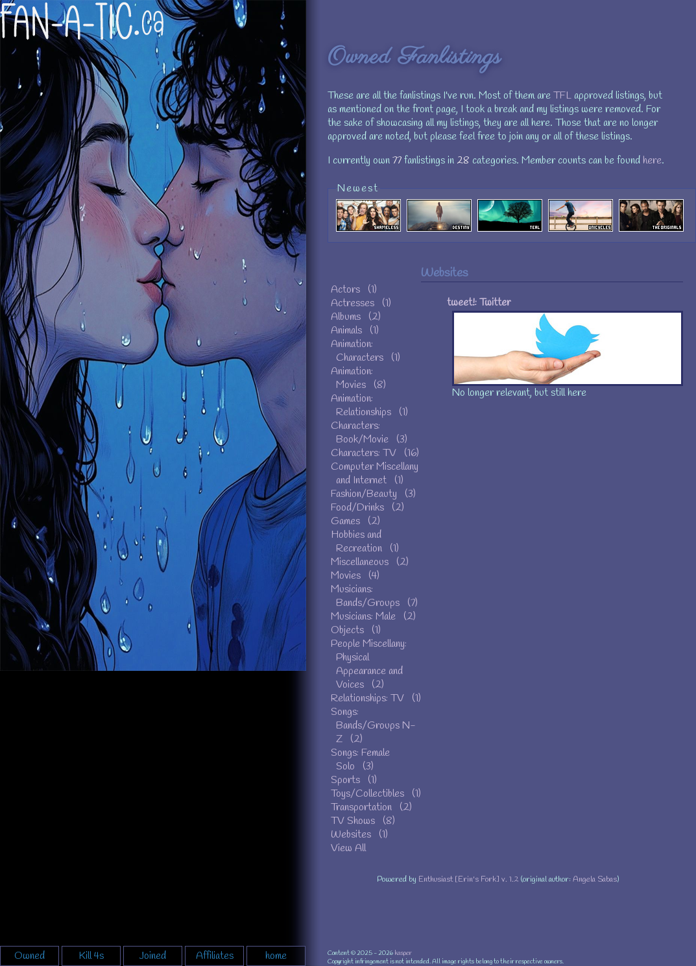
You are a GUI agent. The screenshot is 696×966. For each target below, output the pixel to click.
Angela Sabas (595, 879)
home (276, 956)
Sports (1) (354, 780)
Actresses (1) (361, 303)
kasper (403, 953)
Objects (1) (356, 630)
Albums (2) (356, 317)
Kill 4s (91, 956)
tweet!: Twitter (478, 302)
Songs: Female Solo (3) (360, 759)
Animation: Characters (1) (365, 351)
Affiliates (215, 956)
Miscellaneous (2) (370, 562)
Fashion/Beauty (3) (373, 494)
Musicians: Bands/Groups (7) (374, 596)
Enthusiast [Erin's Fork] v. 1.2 (468, 879)
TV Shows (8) (363, 821)
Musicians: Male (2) (373, 616)
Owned (29, 956)
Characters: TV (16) (375, 453)
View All (348, 848)
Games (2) (355, 521)
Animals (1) (355, 330)
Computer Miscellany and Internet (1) (374, 473)
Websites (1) (359, 834)
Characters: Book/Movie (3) (369, 432)
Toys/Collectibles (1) (376, 794)
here (652, 160)
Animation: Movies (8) (358, 378)
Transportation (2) (371, 807)
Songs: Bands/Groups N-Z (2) (373, 725)
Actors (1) (354, 289)
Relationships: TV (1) (376, 698)
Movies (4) (355, 576)
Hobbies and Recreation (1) (365, 541)
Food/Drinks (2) (367, 507)
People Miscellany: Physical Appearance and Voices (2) (369, 664)
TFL (562, 96)
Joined (152, 956)
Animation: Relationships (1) (369, 405)
